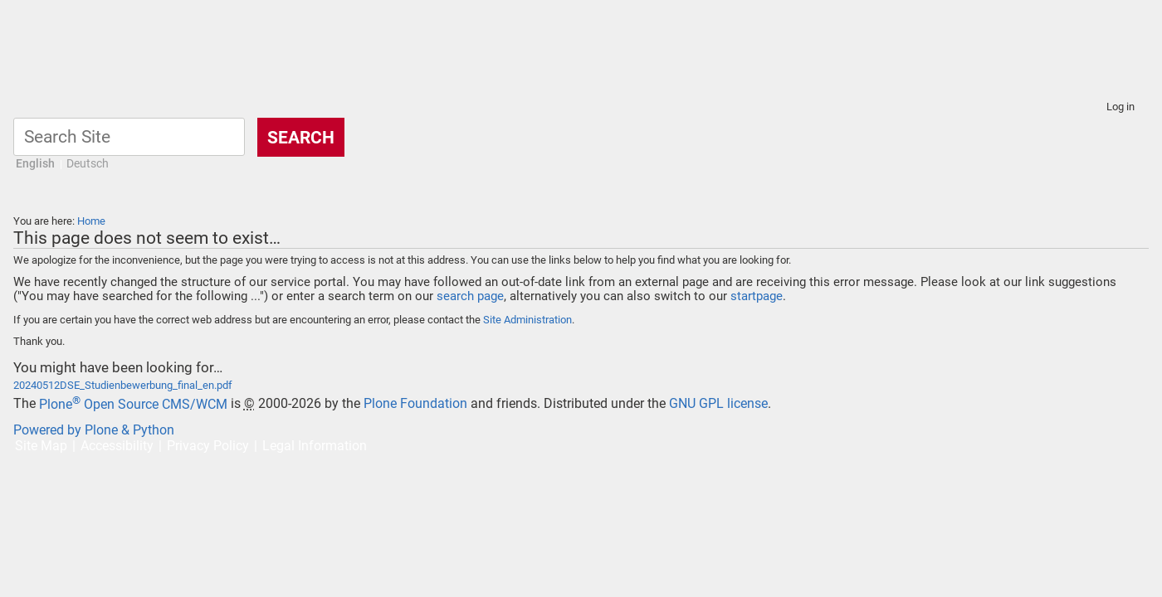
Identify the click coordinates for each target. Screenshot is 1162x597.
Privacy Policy (208, 446)
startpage (756, 296)
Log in (1120, 106)
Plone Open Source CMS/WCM (133, 404)
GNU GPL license (718, 404)
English (35, 164)
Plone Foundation (415, 404)
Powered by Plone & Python (93, 430)
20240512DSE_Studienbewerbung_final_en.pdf (122, 385)
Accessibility (117, 446)
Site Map (41, 446)
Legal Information (314, 446)
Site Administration (527, 319)
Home (91, 221)
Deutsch (87, 164)
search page (470, 296)
